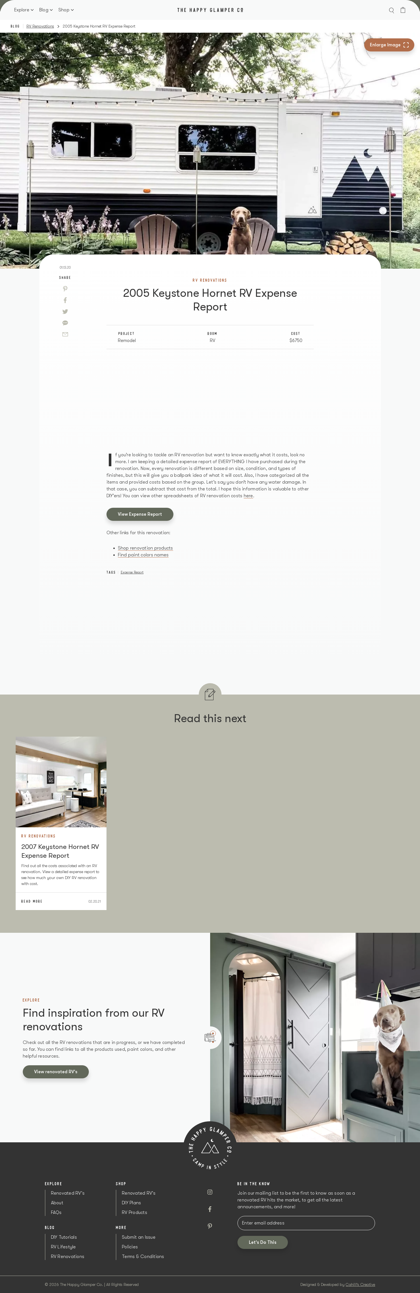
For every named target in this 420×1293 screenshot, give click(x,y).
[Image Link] (61, 782)
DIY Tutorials (64, 1237)
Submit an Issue (138, 1237)
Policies (130, 1247)
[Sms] (65, 323)
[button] (391, 10)
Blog (43, 10)
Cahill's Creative (360, 1284)
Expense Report (132, 572)
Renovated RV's (68, 1193)
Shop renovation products (145, 548)
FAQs (56, 1212)
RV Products (134, 1212)
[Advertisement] (210, 400)
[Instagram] (210, 1192)
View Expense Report (140, 514)
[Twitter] (65, 311)
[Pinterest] (65, 289)
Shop (63, 10)
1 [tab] (213, 1033)
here (248, 495)
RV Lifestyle (63, 1247)
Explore (21, 10)
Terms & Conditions (143, 1256)
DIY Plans (131, 1202)
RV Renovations (40, 26)
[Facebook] (65, 300)
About (57, 1202)
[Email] (65, 334)
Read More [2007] (32, 901)
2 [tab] (213, 1042)
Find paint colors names (143, 555)
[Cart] (403, 10)
